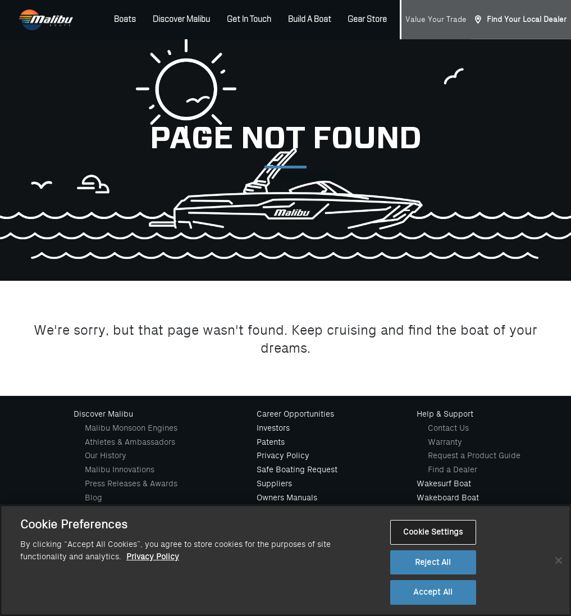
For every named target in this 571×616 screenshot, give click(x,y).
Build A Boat (309, 20)
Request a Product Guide (474, 455)
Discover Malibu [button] (181, 20)
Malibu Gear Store (290, 511)
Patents (271, 441)
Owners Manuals (287, 497)
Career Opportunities (295, 413)
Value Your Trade (436, 19)
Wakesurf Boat (444, 483)
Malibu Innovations (119, 469)
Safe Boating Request (297, 469)
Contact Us (448, 427)
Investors (273, 427)
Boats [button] (125, 20)
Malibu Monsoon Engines (131, 427)
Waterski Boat (443, 511)
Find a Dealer (452, 469)
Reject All (433, 589)
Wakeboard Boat (448, 497)
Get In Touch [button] (249, 20)
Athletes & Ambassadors (130, 441)
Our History (105, 455)
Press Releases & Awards (131, 483)
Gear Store (367, 20)
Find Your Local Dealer (527, 19)
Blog (93, 497)
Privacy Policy (283, 455)
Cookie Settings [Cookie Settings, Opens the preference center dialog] (433, 559)
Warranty (445, 441)
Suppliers (274, 483)
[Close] (558, 587)
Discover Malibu (103, 413)
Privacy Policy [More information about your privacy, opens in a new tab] (152, 584)
